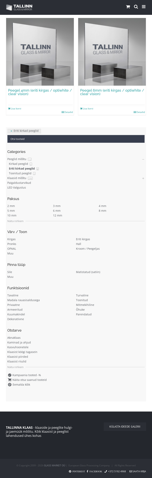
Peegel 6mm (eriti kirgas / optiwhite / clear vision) (112, 92)
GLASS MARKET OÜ (54, 465)
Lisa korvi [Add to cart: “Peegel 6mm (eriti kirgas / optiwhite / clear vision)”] (88, 108)
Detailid (68, 112)
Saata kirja (137, 471)
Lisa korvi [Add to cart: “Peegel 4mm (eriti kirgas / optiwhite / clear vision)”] (16, 108)
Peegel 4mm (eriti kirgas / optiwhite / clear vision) (40, 92)
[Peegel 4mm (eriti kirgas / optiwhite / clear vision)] (40, 52)
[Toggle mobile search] (136, 7)
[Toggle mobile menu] (144, 7)
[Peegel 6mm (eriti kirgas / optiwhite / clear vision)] (112, 52)
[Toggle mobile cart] (128, 7)
